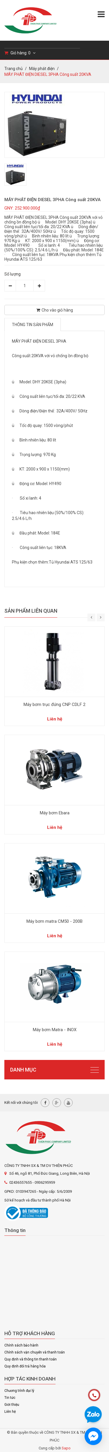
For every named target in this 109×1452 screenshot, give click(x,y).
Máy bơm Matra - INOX (54, 1029)
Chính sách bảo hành (21, 1345)
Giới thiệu (11, 1405)
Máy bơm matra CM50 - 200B (54, 921)
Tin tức (9, 1398)
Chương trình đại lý (19, 1391)
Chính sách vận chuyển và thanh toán (34, 1352)
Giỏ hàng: (19, 52)
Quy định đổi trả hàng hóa (25, 1366)
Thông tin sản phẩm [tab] (32, 324)
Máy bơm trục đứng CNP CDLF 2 (54, 704)
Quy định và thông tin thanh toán (30, 1359)
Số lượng (12, 274)
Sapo (66, 1448)
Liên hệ (10, 1412)
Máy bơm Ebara (54, 813)
